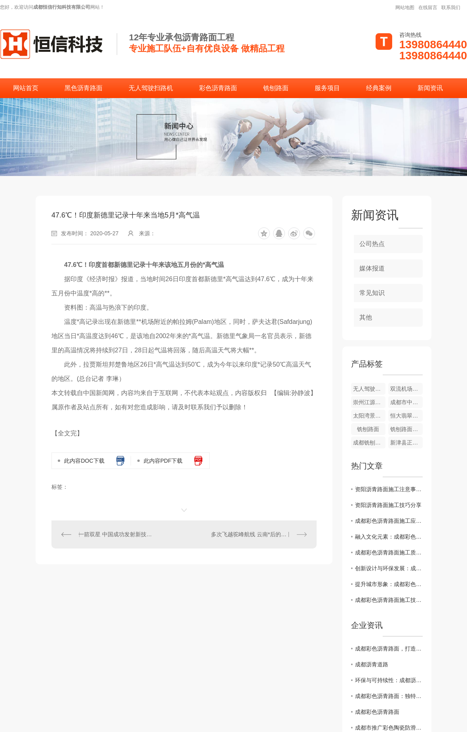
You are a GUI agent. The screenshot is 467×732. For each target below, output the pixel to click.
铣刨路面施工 (406, 429)
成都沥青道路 (371, 664)
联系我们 (450, 7)
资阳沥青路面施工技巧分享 (388, 505)
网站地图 (404, 7)
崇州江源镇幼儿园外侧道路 (369, 402)
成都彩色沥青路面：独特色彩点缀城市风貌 (389, 696)
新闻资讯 (430, 88)
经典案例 (378, 88)
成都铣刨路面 (369, 442)
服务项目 (327, 88)
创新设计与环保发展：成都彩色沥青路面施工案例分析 (389, 568)
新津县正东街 (406, 442)
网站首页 (25, 88)
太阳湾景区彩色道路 (369, 415)
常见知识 (372, 292)
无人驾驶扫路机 (151, 88)
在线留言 (427, 7)
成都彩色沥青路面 (377, 712)
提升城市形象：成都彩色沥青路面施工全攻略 (389, 584)
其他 (365, 317)
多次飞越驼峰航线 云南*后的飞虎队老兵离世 (259, 534)
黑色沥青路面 (84, 88)
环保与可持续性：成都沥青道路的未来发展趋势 (389, 680)
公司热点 (372, 243)
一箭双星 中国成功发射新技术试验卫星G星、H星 (118, 534)
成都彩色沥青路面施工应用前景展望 (389, 521)
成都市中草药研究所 (406, 402)
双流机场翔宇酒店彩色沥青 (406, 389)
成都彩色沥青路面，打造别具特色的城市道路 (389, 648)
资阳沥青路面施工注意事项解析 (389, 489)
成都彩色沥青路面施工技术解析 (389, 600)
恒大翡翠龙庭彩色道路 (406, 415)
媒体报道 (372, 268)
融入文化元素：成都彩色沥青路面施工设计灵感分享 (389, 536)
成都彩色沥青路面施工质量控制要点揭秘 (389, 552)
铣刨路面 (276, 88)
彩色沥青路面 (218, 88)
